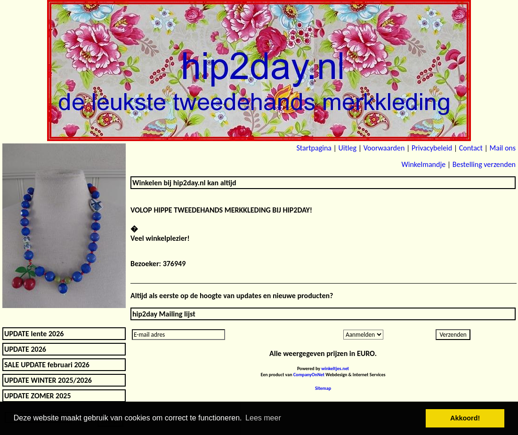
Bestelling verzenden (484, 164)
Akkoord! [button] (465, 418)
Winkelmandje (423, 164)
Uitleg (347, 147)
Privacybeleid (432, 147)
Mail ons (503, 147)
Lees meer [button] (263, 418)
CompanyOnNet (308, 375)
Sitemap (323, 388)
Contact (471, 147)
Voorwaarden (384, 147)
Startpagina (313, 147)
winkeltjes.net (335, 368)
